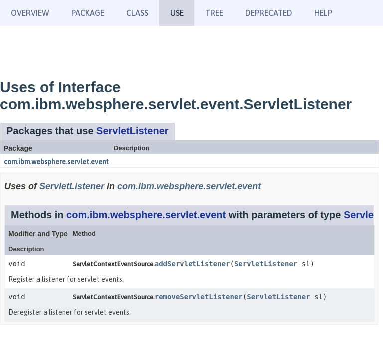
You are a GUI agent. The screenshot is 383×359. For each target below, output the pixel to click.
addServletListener (192, 264)
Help (323, 12)
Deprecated (268, 12)
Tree (214, 12)
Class (137, 12)
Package (87, 12)
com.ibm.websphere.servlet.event (56, 162)
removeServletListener (199, 297)
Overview (30, 12)
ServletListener (132, 130)
